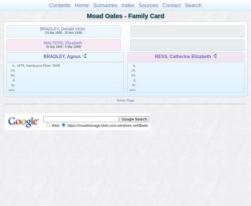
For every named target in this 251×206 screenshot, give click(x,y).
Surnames (105, 5)
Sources (148, 5)
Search (193, 5)
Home (82, 5)
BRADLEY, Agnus (62, 56)
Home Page (125, 100)
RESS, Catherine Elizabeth (183, 56)
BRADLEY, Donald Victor (62, 29)
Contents (60, 5)
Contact (171, 5)
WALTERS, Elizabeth (63, 43)
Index (127, 5)
